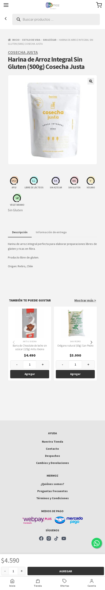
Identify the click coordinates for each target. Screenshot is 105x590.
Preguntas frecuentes (52, 491)
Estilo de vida (31, 39)
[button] (91, 81)
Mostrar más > (85, 300)
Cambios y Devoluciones (52, 463)
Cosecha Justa (23, 52)
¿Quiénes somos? (52, 484)
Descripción (20, 232)
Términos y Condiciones (52, 498)
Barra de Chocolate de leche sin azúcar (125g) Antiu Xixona (29, 347)
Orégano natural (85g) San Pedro (75, 345)
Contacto (52, 449)
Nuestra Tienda (52, 441)
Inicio (16, 39)
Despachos (52, 456)
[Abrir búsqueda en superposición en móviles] (56, 19)
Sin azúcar (49, 39)
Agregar (65, 571)
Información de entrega (51, 232)
